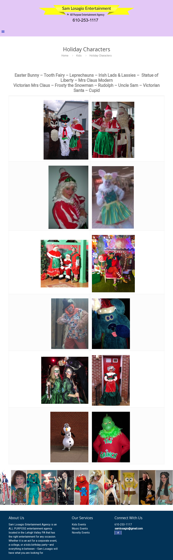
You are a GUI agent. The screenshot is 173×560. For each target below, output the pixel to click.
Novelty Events (81, 532)
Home (64, 55)
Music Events (80, 528)
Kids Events (79, 524)
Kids (79, 55)
